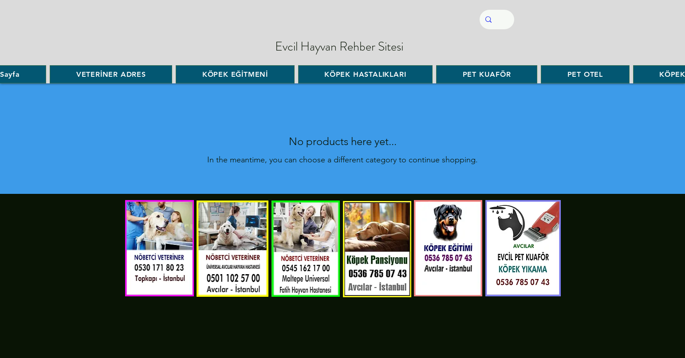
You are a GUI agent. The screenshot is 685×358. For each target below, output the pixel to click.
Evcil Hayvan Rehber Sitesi (339, 46)
